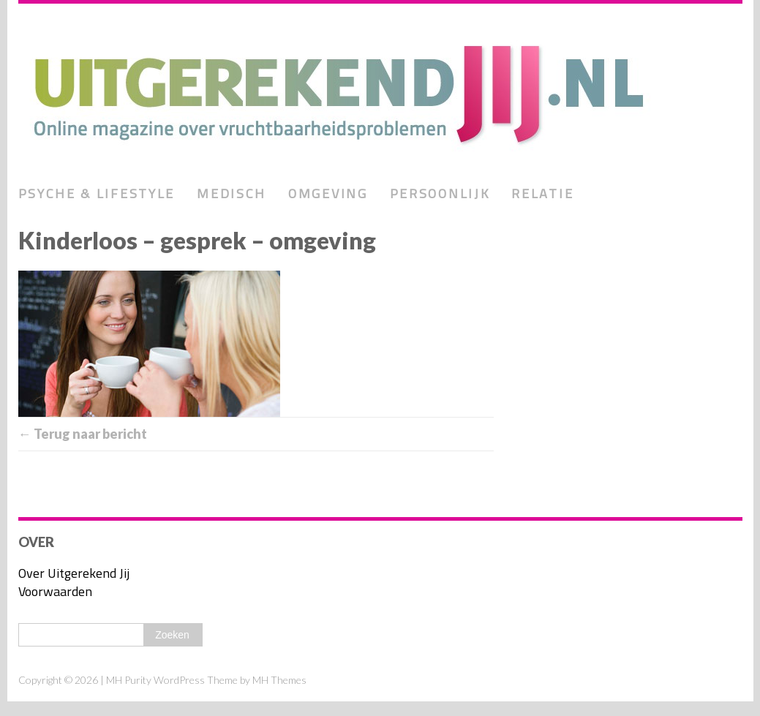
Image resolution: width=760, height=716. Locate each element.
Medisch (231, 193)
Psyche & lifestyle (97, 193)
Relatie (542, 193)
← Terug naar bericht (82, 434)
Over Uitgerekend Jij (73, 573)
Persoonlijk (440, 193)
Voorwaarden (55, 591)
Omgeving (328, 193)
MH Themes (279, 680)
